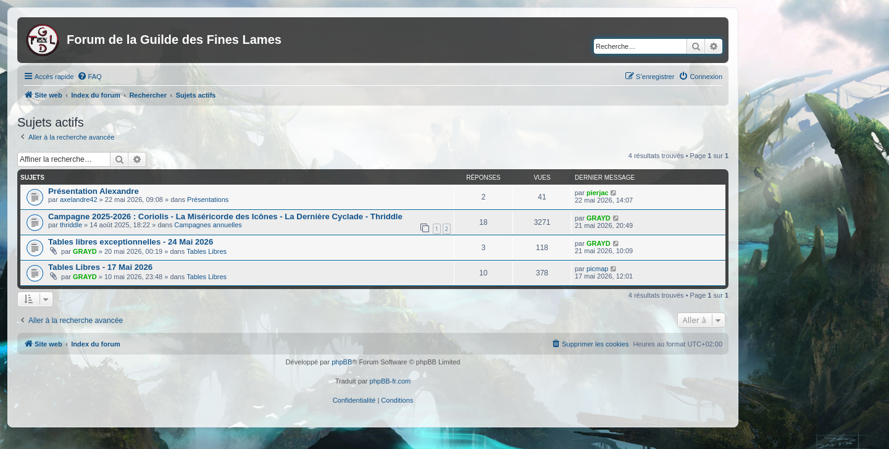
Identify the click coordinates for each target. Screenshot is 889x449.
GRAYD (598, 218)
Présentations (207, 199)
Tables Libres (206, 251)
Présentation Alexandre (93, 191)
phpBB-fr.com (390, 381)
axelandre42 (79, 199)
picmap (597, 268)
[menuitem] (89, 76)
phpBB (342, 362)
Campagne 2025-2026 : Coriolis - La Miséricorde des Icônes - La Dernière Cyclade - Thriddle (225, 216)
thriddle (71, 225)
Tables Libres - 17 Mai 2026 (100, 267)
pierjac (597, 192)
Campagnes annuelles (207, 225)
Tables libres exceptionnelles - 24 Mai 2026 (130, 241)
